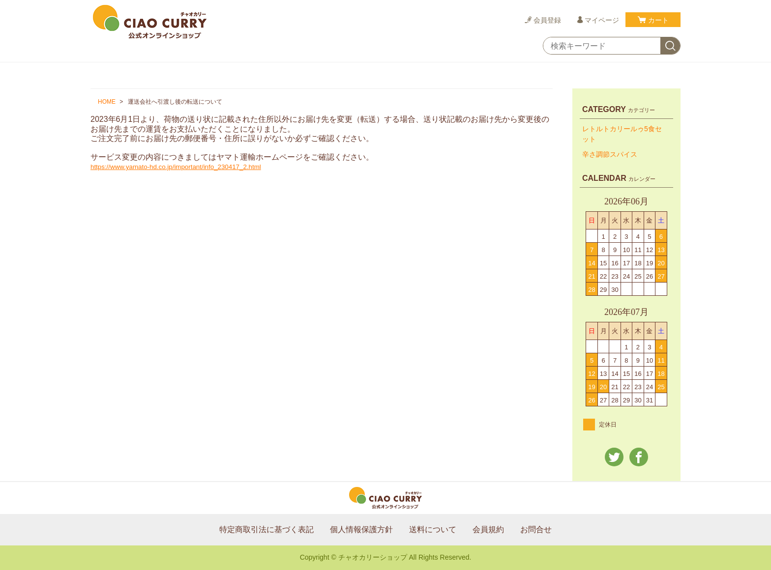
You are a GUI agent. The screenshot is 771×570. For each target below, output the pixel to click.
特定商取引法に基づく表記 (266, 530)
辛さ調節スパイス (609, 154)
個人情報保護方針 (361, 530)
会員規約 (488, 530)
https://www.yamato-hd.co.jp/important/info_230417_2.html (175, 167)
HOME (107, 101)
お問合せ (536, 530)
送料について (432, 530)
